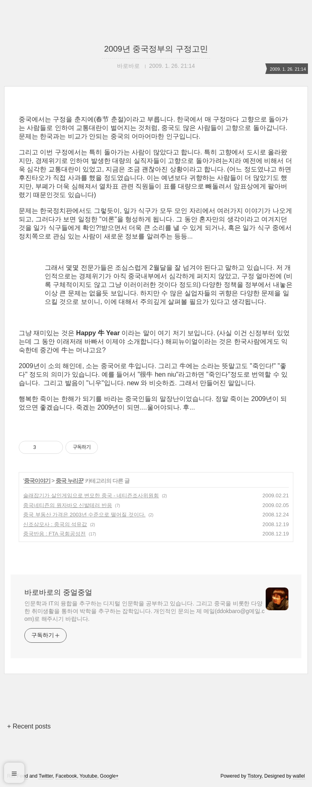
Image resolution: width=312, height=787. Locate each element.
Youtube (89, 776)
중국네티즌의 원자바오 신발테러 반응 (67, 505)
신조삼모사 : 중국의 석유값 (55, 524)
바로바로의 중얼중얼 (58, 592)
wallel (299, 776)
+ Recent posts (28, 726)
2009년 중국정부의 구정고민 (156, 48)
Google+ (109, 776)
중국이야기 (37, 480)
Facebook (66, 776)
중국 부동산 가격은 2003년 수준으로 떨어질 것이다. (84, 515)
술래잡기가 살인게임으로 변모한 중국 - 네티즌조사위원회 (91, 495)
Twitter (46, 776)
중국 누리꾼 (69, 480)
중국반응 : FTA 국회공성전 (54, 534)
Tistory (254, 776)
